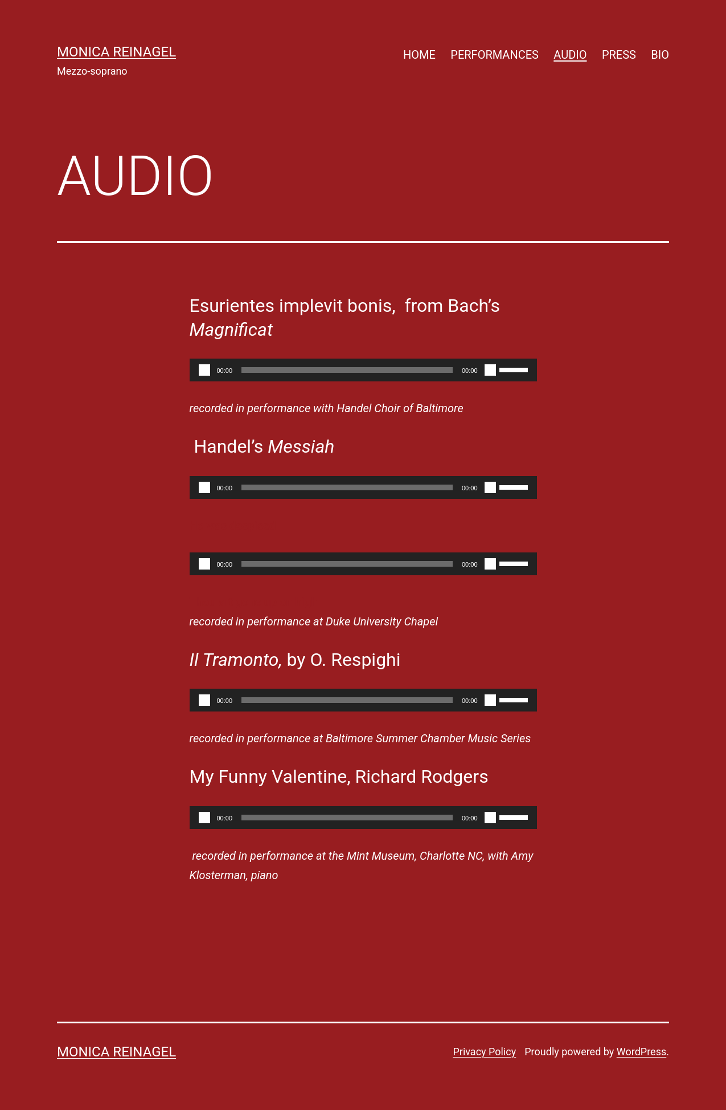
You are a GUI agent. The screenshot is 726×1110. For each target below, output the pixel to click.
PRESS (619, 55)
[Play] (204, 370)
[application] (363, 370)
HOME (419, 55)
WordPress (641, 1052)
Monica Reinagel (116, 52)
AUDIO (569, 55)
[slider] (347, 370)
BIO (660, 55)
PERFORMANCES (494, 55)
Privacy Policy (484, 1052)
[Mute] (490, 370)
